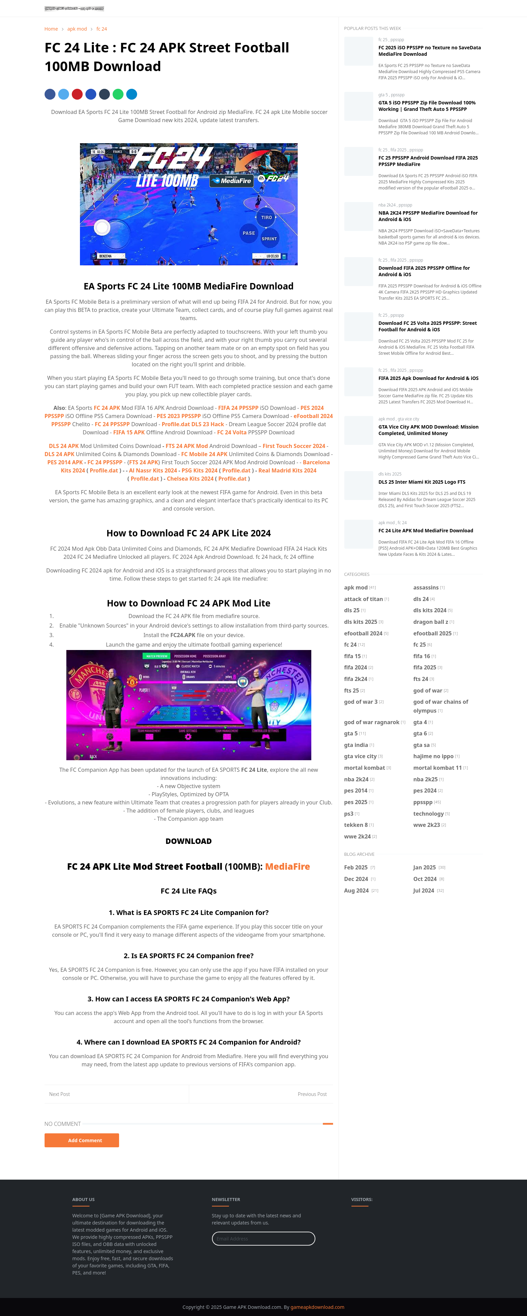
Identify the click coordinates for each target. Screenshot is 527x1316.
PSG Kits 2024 (200, 470)
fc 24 (402, 523)
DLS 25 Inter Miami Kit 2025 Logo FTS (422, 482)
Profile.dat (104, 470)
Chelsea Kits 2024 (190, 478)
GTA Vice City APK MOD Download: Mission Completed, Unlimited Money (429, 429)
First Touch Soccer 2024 (294, 446)
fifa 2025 (399, 150)
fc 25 (384, 40)
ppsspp (397, 40)
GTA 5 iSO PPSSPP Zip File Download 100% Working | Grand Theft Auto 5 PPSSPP (427, 105)
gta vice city (408, 419)
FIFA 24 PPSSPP (238, 408)
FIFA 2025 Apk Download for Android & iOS (429, 378)
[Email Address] (256, 1238)
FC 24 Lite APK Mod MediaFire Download (426, 530)
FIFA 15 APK (129, 432)
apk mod (387, 419)
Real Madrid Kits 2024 (287, 470)
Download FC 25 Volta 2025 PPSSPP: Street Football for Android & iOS (428, 326)
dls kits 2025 (390, 474)
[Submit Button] (307, 1238)
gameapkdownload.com (317, 1307)
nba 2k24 (388, 205)
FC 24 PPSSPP (112, 424)
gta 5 (384, 95)
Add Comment (82, 1140)
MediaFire (287, 866)
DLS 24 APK (64, 446)
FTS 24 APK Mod (188, 446)
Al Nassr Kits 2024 (153, 470)
